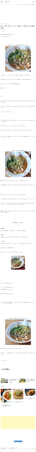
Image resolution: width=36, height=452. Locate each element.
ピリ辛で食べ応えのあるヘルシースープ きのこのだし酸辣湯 (14, 204)
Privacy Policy (2, 449)
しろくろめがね (7, 1)
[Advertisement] (18, 12)
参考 (18, 224)
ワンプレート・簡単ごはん (4, 23)
